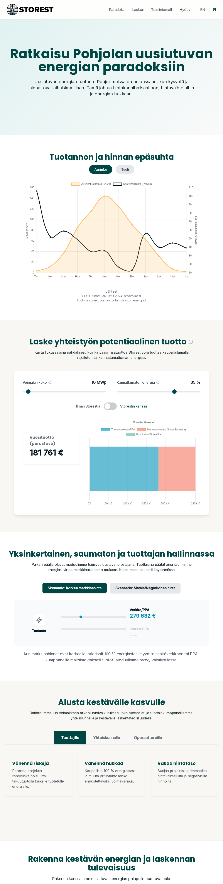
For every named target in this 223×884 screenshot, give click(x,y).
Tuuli (125, 169)
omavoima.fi (132, 296)
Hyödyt (185, 9)
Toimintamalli (161, 9)
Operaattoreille (148, 739)
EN (202, 9)
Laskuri (138, 9)
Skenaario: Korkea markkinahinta (74, 590)
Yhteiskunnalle (106, 739)
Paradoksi (117, 9)
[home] (30, 10)
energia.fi (140, 300)
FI (214, 9)
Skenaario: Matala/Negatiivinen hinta (145, 590)
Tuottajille (70, 739)
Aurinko (100, 169)
